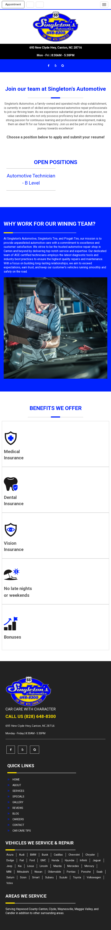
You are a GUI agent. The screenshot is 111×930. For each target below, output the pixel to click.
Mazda (57, 866)
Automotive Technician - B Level (31, 179)
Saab (99, 871)
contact (18, 825)
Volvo (9, 883)
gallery (17, 802)
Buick (45, 854)
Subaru (49, 877)
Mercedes (73, 866)
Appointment (13, 4)
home (16, 779)
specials (18, 796)
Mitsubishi (23, 871)
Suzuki (63, 877)
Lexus (30, 866)
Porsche (86, 871)
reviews (17, 807)
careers (18, 819)
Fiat (22, 860)
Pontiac (71, 871)
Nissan (38, 871)
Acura (9, 854)
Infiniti (83, 860)
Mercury (89, 866)
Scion (23, 877)
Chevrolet (74, 854)
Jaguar (97, 860)
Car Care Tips (21, 830)
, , (30, 725)
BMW (33, 854)
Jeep (9, 866)
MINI (8, 871)
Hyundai (69, 860)
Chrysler (90, 854)
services (18, 790)
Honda (55, 860)
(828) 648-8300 (40, 716)
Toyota (77, 877)
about (16, 785)
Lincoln (44, 866)
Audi (21, 854)
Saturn (10, 877)
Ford (32, 860)
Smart (36, 877)
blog (15, 813)
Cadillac (58, 854)
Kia (20, 866)
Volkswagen (94, 877)
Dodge (10, 860)
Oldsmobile (54, 871)
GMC (43, 860)
